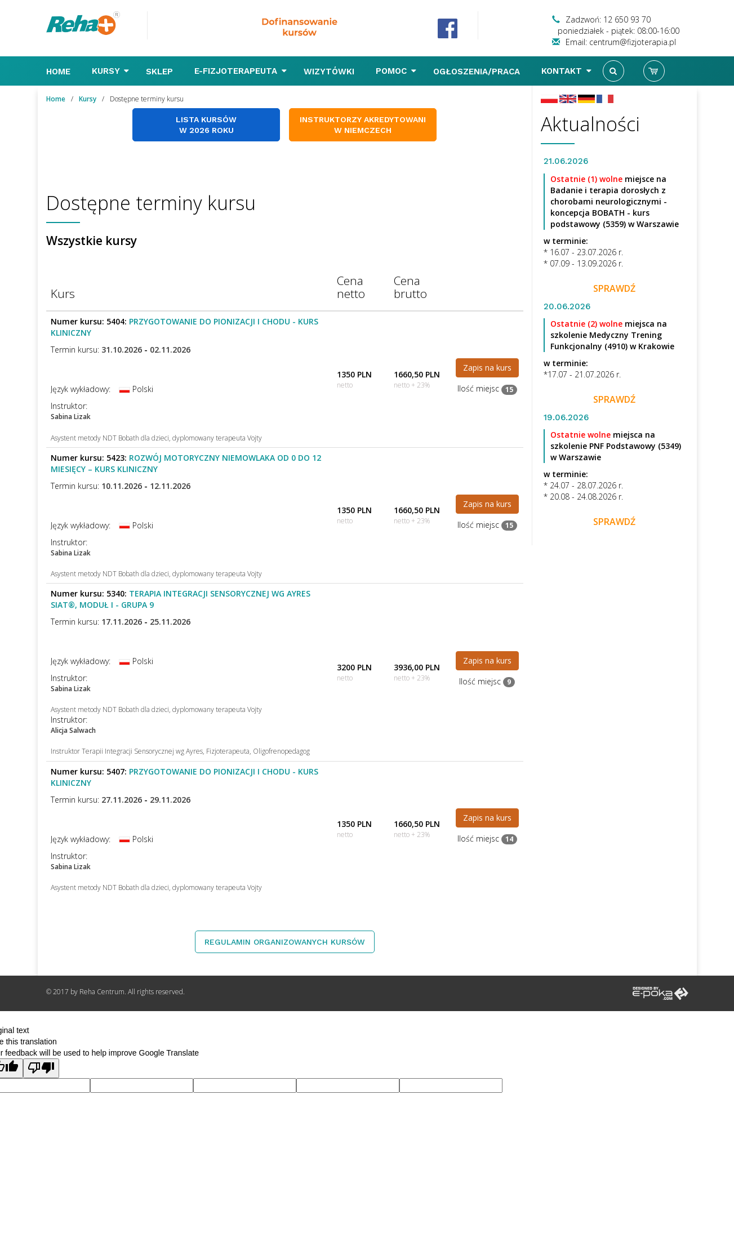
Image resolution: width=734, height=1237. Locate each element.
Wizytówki (330, 71)
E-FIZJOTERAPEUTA (240, 71)
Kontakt (566, 71)
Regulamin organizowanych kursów (284, 941)
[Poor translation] (41, 1068)
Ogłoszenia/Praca (478, 71)
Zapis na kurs (487, 367)
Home (59, 71)
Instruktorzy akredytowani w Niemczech (363, 125)
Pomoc (396, 71)
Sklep (161, 71)
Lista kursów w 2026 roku (206, 125)
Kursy (110, 71)
